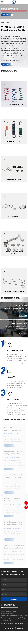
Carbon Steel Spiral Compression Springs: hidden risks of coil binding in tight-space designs (13, 429)
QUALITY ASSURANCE (18, 323)
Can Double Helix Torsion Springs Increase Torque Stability (14, 547)
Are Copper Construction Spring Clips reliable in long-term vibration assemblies (13, 453)
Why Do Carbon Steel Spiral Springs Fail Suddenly (12, 500)
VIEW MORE (8, 64)
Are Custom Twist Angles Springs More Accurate (13, 476)
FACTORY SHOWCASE (18, 305)
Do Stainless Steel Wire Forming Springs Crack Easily (13, 523)
